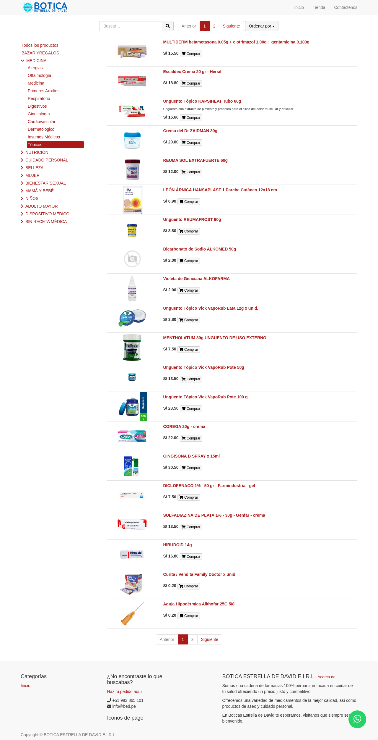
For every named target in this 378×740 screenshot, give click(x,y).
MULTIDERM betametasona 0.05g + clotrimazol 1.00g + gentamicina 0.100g (236, 42)
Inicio (25, 685)
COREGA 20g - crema (184, 426)
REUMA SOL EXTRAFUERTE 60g (195, 160)
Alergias (35, 67)
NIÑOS (31, 198)
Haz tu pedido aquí (124, 691)
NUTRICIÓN (36, 152)
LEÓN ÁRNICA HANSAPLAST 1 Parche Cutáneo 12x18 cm (220, 190)
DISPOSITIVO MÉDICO (47, 213)
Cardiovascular (41, 121)
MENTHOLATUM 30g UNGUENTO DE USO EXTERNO (215, 337)
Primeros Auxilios (43, 90)
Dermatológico (41, 129)
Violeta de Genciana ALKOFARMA (196, 278)
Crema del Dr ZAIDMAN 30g (190, 130)
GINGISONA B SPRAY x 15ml (191, 456)
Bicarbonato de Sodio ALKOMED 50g (199, 249)
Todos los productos (40, 45)
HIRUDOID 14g (177, 544)
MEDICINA (36, 60)
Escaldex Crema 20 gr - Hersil (192, 71)
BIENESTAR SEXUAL (45, 183)
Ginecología (39, 114)
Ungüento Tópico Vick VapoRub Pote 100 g (205, 397)
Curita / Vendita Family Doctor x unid (199, 574)
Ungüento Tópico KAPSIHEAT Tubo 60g (202, 101)
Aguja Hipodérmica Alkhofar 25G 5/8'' (200, 604)
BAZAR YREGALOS (40, 53)
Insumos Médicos (44, 137)
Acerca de (326, 677)
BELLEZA (34, 167)
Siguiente (231, 26)
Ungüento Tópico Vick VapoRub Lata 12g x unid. (210, 308)
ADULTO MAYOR (41, 206)
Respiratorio (39, 98)
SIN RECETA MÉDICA (46, 221)
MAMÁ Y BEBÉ (39, 190)
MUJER (32, 175)
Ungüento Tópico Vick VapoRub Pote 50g (203, 367)
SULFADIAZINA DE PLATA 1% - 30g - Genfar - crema (214, 515)
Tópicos (35, 144)
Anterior (189, 26)
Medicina (36, 83)
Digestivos (37, 106)
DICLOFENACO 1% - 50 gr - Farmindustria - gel (209, 485)
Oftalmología (39, 75)
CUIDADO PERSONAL (46, 160)
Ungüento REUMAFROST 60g (192, 219)
